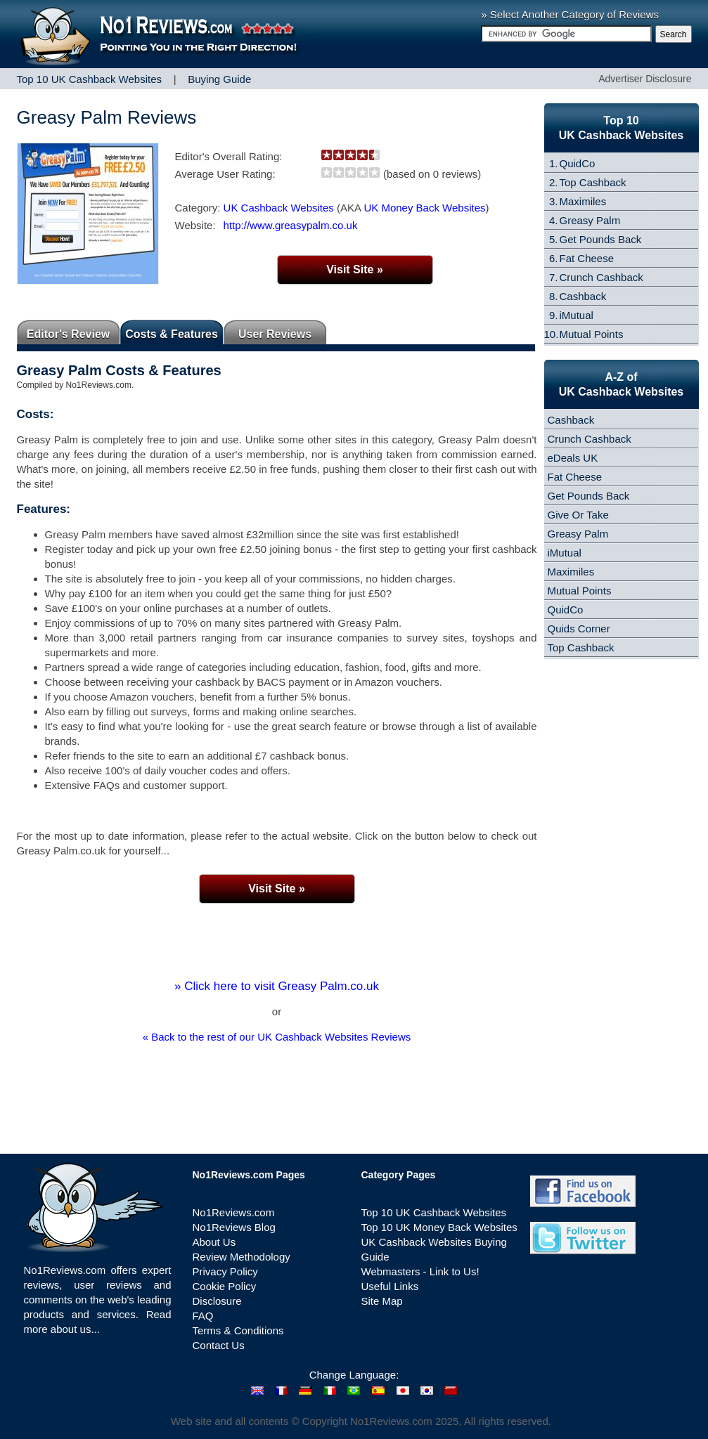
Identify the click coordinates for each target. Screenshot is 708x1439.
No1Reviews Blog (234, 1227)
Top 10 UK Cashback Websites (434, 1212)
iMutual (576, 315)
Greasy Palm (590, 220)
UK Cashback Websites (279, 208)
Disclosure (217, 1301)
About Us (214, 1242)
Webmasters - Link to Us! (420, 1271)
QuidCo (578, 163)
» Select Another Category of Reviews (570, 14)
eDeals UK (573, 458)
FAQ (203, 1316)
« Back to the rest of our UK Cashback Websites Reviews (277, 1037)
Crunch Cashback (601, 277)
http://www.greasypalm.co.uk (291, 225)
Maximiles (583, 201)
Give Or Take (578, 515)
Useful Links (390, 1286)
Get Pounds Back (601, 239)
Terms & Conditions (238, 1330)
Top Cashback (593, 182)
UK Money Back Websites (424, 208)
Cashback (583, 296)
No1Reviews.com (234, 1212)
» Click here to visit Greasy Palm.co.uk (276, 986)
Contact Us (219, 1345)
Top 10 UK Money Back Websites (439, 1227)
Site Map (382, 1301)
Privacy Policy (225, 1271)
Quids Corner (579, 628)
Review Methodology (241, 1257)
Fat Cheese (587, 258)
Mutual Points (592, 334)
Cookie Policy (225, 1286)
